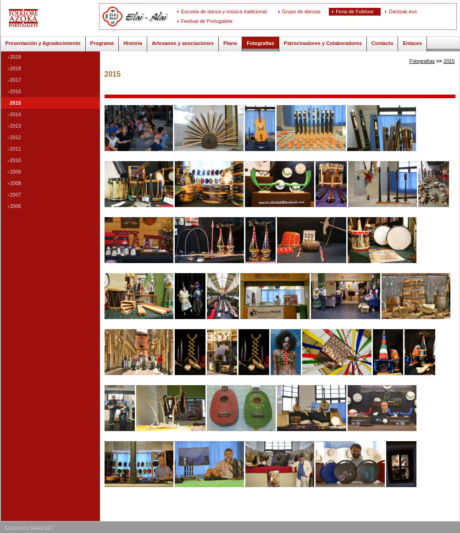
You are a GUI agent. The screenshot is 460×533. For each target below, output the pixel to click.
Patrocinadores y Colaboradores (323, 43)
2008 (15, 183)
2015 (15, 103)
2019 (15, 57)
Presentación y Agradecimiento (43, 43)
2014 (15, 114)
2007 (15, 194)
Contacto (382, 43)
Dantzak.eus (403, 11)
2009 (15, 171)
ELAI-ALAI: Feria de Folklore (53, 18)
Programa (102, 43)
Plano (230, 43)
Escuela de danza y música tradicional (224, 11)
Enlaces (412, 43)
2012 (15, 137)
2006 (15, 206)
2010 (15, 160)
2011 (15, 148)
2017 (15, 80)
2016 (15, 91)
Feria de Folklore (355, 11)
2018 (15, 68)
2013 (15, 126)
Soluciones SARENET (29, 528)
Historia (132, 43)
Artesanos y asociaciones (183, 43)
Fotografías (260, 43)
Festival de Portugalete (207, 21)
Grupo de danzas (301, 11)
